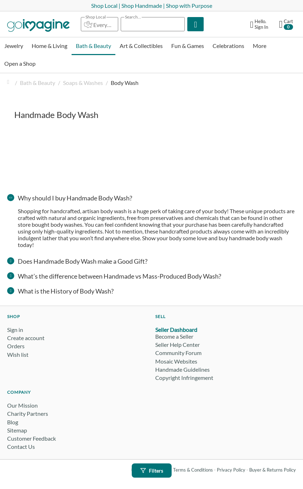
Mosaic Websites (176, 361)
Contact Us (21, 446)
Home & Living (49, 45)
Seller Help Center (177, 344)
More (259, 45)
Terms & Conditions (193, 470)
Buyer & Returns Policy (272, 470)
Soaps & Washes (83, 82)
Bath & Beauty (93, 45)
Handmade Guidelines (182, 369)
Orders (16, 346)
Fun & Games (187, 45)
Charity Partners (27, 413)
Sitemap (17, 430)
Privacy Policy (231, 470)
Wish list (17, 354)
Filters (151, 471)
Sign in (15, 329)
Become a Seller (174, 336)
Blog (12, 422)
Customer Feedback (31, 438)
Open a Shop (20, 63)
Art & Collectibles (141, 45)
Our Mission (22, 405)
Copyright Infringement (184, 377)
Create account (26, 337)
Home (10, 83)
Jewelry (13, 45)
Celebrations (228, 45)
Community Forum (178, 352)
